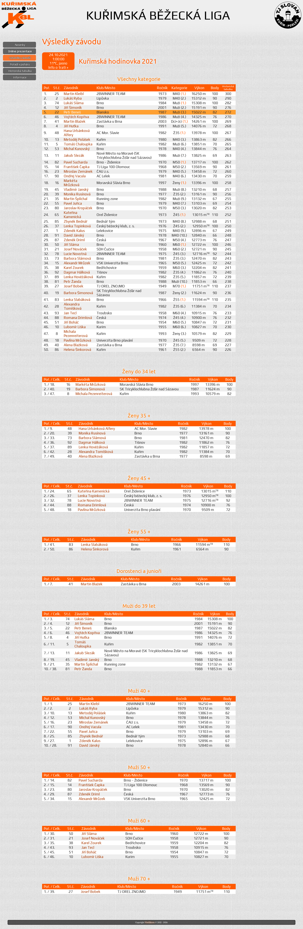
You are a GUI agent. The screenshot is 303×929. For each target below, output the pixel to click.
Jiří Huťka (71, 126)
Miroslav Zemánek (78, 171)
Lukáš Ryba (73, 98)
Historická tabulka (20, 70)
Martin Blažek (74, 121)
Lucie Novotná (75, 254)
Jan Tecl (70, 313)
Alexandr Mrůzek (77, 263)
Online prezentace (20, 51)
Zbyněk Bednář (75, 221)
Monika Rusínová (77, 194)
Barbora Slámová (77, 258)
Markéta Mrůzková (71, 183)
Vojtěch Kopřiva (76, 117)
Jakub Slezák (74, 155)
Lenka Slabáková (77, 299)
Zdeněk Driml (74, 240)
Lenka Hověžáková (78, 277)
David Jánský (74, 235)
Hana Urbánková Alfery (97, 428)
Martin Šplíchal (75, 199)
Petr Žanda (72, 281)
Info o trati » (58, 67)
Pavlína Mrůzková (77, 340)
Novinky (20, 44)
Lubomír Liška (75, 327)
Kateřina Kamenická (72, 215)
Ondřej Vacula (75, 176)
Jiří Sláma (71, 244)
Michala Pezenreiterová (76, 333)
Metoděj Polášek (77, 139)
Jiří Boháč (71, 322)
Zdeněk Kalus (74, 231)
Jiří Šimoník (73, 107)
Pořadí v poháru (20, 64)
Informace (20, 77)
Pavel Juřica (73, 203)
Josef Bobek (73, 286)
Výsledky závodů (20, 57)
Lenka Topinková (77, 226)
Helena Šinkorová (77, 349)
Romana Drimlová (78, 318)
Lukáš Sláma (74, 103)
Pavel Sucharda (76, 162)
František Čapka (76, 167)
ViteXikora (149, 922)
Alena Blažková (76, 345)
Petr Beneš (72, 112)
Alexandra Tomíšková (72, 306)
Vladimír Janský (76, 189)
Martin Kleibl (74, 94)
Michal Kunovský (77, 149)
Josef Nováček (75, 249)
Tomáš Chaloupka (78, 144)
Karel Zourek (74, 268)
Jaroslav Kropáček (78, 208)
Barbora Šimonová (78, 293)
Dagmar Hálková (77, 272)
